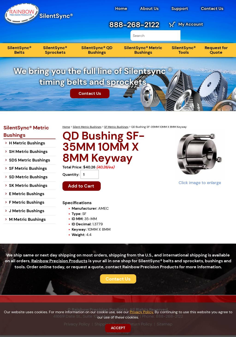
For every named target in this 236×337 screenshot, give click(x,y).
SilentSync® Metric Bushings (143, 52)
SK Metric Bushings (28, 187)
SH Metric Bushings (28, 153)
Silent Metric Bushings (87, 128)
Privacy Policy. (142, 312)
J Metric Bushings (26, 212)
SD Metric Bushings (28, 178)
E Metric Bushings (26, 195)
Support (179, 8)
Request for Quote (216, 52)
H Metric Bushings (27, 144)
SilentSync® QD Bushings (96, 52)
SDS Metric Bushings (29, 161)
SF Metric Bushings (116, 128)
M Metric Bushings (27, 221)
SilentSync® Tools (184, 52)
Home (121, 8)
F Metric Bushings (26, 204)
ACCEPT (118, 327)
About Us (149, 8)
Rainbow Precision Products (59, 262)
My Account (190, 24)
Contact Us (212, 8)
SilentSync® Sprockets (55, 52)
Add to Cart (81, 188)
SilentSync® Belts (19, 52)
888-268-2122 (134, 25)
